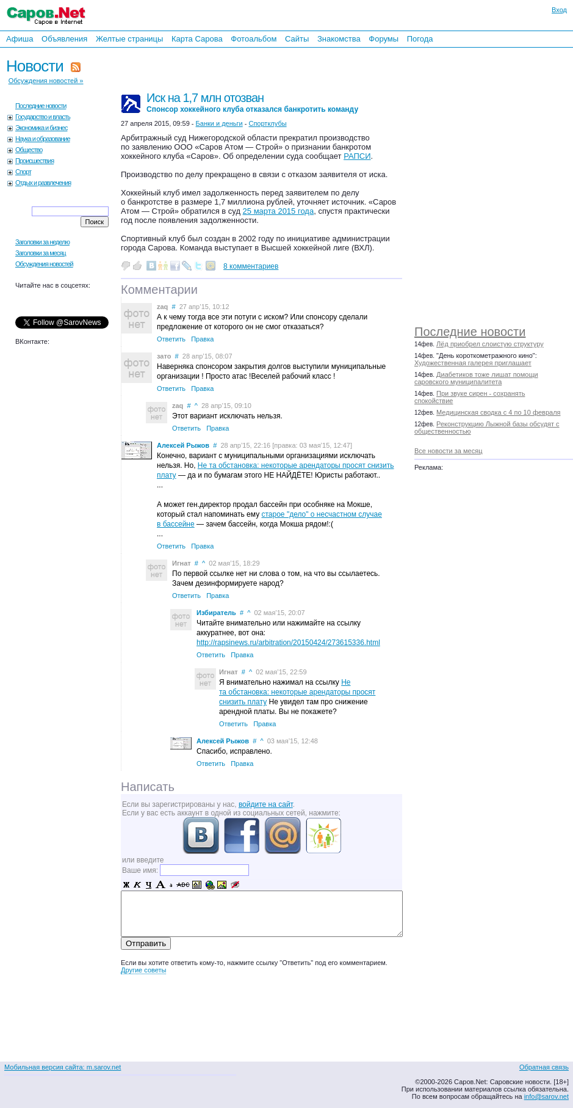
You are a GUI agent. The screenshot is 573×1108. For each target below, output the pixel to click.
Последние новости (469, 331)
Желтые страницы (130, 38)
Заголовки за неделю (42, 242)
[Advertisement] (500, 183)
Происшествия (34, 160)
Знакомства (339, 38)
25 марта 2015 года (278, 211)
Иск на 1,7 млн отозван (252, 102)
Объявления (64, 38)
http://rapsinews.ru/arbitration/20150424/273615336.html (288, 642)
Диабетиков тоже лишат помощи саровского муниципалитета (476, 378)
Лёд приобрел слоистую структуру (490, 344)
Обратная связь (544, 1067)
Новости (34, 66)
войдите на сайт (266, 804)
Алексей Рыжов (183, 445)
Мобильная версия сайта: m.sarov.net (62, 1067)
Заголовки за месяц (40, 253)
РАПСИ (357, 156)
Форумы (383, 38)
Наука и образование (42, 138)
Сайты (297, 38)
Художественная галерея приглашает (473, 362)
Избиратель (216, 612)
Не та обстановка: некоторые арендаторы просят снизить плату (297, 692)
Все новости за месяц (448, 450)
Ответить (171, 339)
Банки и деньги (219, 123)
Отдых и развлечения (43, 182)
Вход (559, 9)
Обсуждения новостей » (46, 80)
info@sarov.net (546, 1096)
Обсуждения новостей (44, 264)
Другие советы (143, 970)
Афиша (19, 38)
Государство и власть (42, 116)
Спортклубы (267, 123)
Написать (148, 786)
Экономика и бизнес (41, 127)
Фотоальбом (253, 38)
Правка (202, 339)
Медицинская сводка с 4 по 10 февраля (498, 412)
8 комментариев (250, 266)
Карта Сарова (197, 38)
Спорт (23, 171)
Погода (420, 38)
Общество (28, 149)
